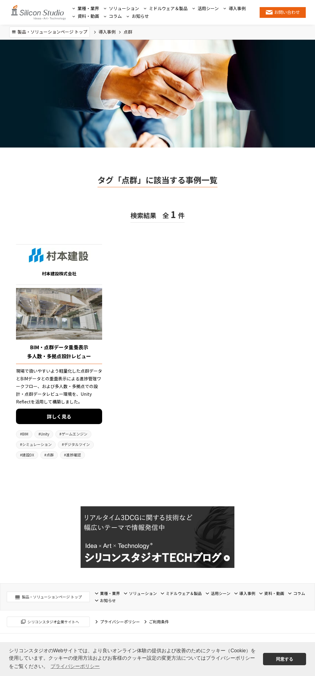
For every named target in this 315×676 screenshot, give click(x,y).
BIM (24, 433)
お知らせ (140, 16)
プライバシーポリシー (120, 620)
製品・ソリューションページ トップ (52, 32)
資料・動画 (88, 16)
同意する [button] (284, 659)
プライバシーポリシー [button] (75, 666)
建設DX (27, 454)
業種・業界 (88, 8)
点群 (49, 454)
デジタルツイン (76, 444)
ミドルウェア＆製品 (168, 8)
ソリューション (124, 8)
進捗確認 (72, 454)
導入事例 (237, 8)
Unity (43, 433)
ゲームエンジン (73, 433)
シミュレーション (36, 444)
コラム (115, 16)
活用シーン (208, 8)
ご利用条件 (159, 620)
